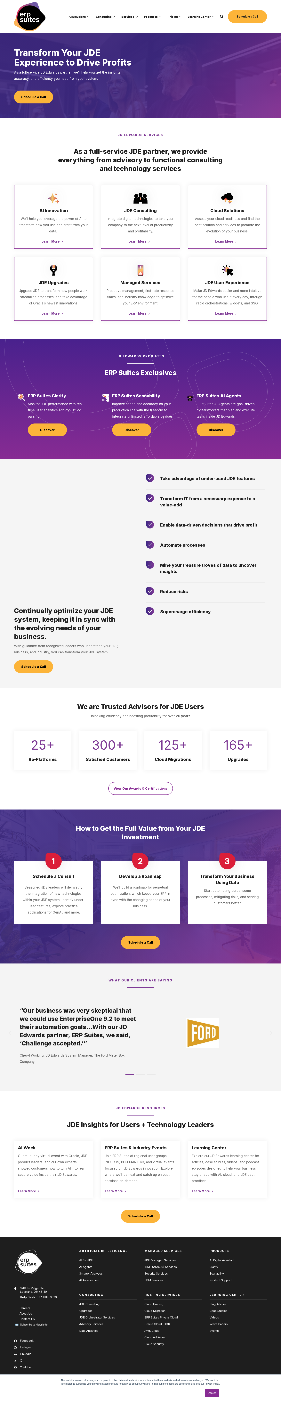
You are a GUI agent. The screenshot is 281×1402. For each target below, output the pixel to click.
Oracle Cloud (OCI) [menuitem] (157, 1324)
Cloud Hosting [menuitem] (153, 1304)
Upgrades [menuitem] (85, 1311)
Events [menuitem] (214, 1331)
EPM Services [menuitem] (153, 1280)
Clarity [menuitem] (214, 1267)
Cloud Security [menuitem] (154, 1344)
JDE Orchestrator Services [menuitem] (97, 1317)
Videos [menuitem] (214, 1317)
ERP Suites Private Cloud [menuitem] (161, 1317)
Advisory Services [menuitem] (91, 1324)
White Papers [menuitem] (219, 1324)
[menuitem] (78, 16)
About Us (26, 1313)
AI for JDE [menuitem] (86, 1260)
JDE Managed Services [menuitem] (160, 1260)
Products (152, 17)
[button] (221, 16)
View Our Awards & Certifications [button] (141, 788)
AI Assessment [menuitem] (89, 1280)
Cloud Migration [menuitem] (154, 1311)
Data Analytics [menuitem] (88, 1331)
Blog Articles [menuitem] (218, 1304)
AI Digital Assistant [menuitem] (222, 1260)
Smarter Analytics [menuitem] (91, 1273)
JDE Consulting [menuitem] (89, 1304)
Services (129, 17)
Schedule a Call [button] (247, 16)
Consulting (105, 17)
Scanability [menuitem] (217, 1273)
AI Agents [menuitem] (85, 1267)
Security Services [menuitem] (156, 1273)
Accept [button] (212, 1393)
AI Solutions (78, 17)
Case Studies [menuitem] (218, 1311)
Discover (47, 430)
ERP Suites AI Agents (219, 395)
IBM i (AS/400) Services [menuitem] (160, 1267)
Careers (25, 1308)
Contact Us (27, 1319)
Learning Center (201, 17)
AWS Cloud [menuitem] (151, 1331)
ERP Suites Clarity (47, 395)
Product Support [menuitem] (221, 1280)
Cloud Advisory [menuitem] (154, 1337)
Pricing (174, 17)
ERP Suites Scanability (136, 395)
